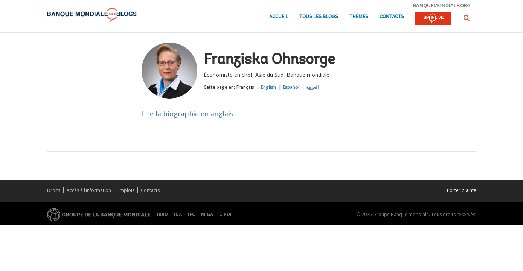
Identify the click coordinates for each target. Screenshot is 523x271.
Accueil (278, 16)
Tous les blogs (318, 16)
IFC (191, 214)
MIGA (207, 214)
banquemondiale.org (442, 5)
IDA (178, 214)
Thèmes (358, 16)
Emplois (125, 190)
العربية (312, 87)
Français (245, 87)
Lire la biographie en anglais (187, 113)
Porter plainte (461, 190)
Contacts (392, 16)
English (268, 87)
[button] (467, 18)
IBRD (162, 214)
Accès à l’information (89, 190)
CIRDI (225, 214)
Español (291, 87)
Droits (53, 190)
